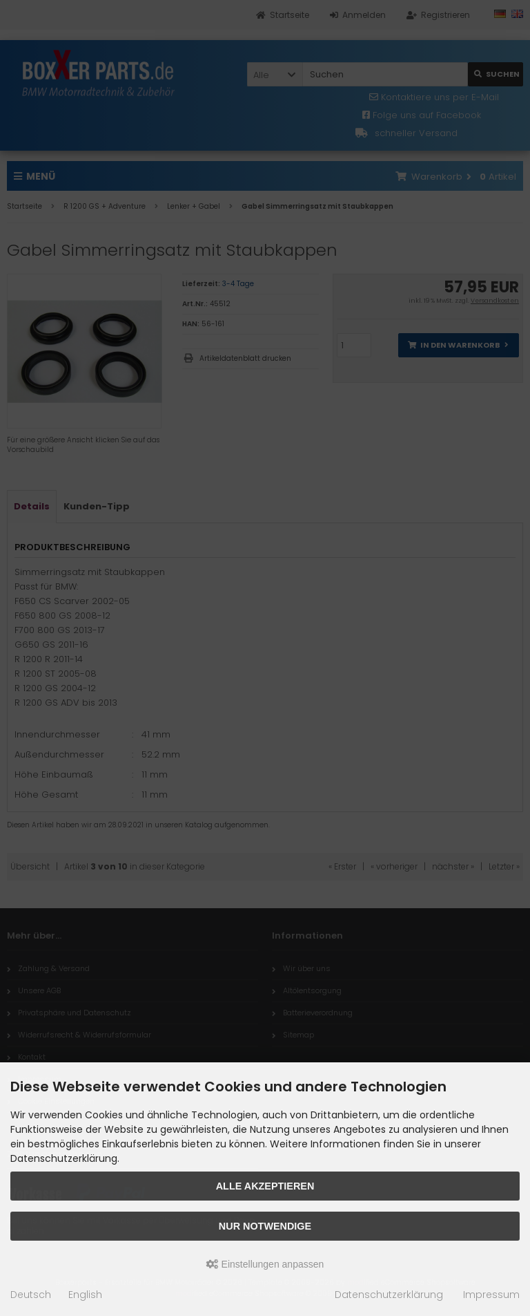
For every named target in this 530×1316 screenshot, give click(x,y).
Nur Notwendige (265, 1226)
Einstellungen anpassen (265, 1264)
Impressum (491, 1294)
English (85, 1294)
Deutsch (30, 1294)
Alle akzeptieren (265, 1186)
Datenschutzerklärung (389, 1294)
